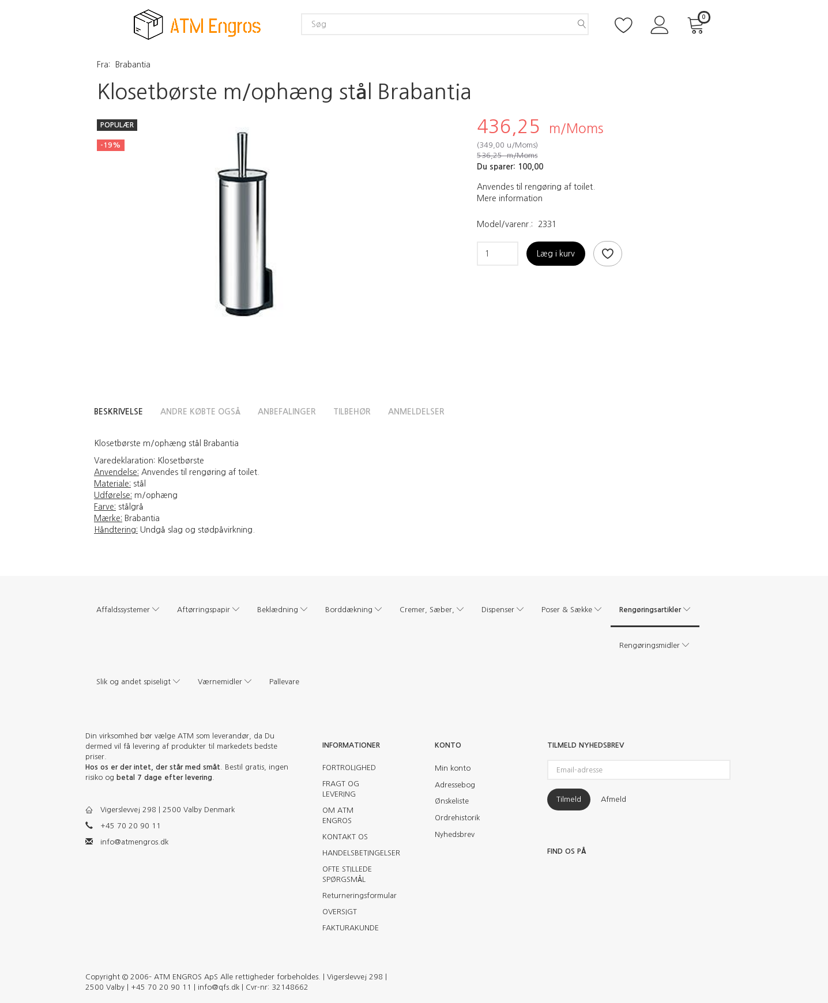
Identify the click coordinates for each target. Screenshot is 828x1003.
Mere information (510, 198)
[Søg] (582, 24)
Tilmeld (568, 799)
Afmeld (613, 799)
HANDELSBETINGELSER (354, 853)
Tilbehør (352, 412)
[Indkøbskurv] (697, 24)
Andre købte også (200, 412)
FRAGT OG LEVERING (340, 789)
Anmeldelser (416, 412)
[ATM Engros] (197, 23)
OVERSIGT (339, 911)
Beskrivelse (118, 412)
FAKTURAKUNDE (350, 928)
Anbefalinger (287, 412)
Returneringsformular (354, 895)
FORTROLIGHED (349, 767)
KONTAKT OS (345, 836)
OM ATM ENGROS (337, 815)
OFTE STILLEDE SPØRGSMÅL (347, 874)
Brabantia (132, 65)
